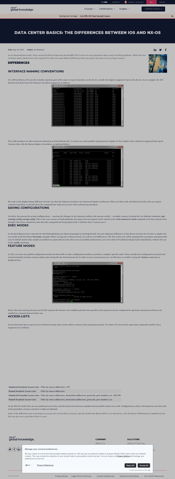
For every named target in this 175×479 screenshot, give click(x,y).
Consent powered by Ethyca (139, 470)
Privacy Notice (123, 456)
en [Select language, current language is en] (28, 465)
